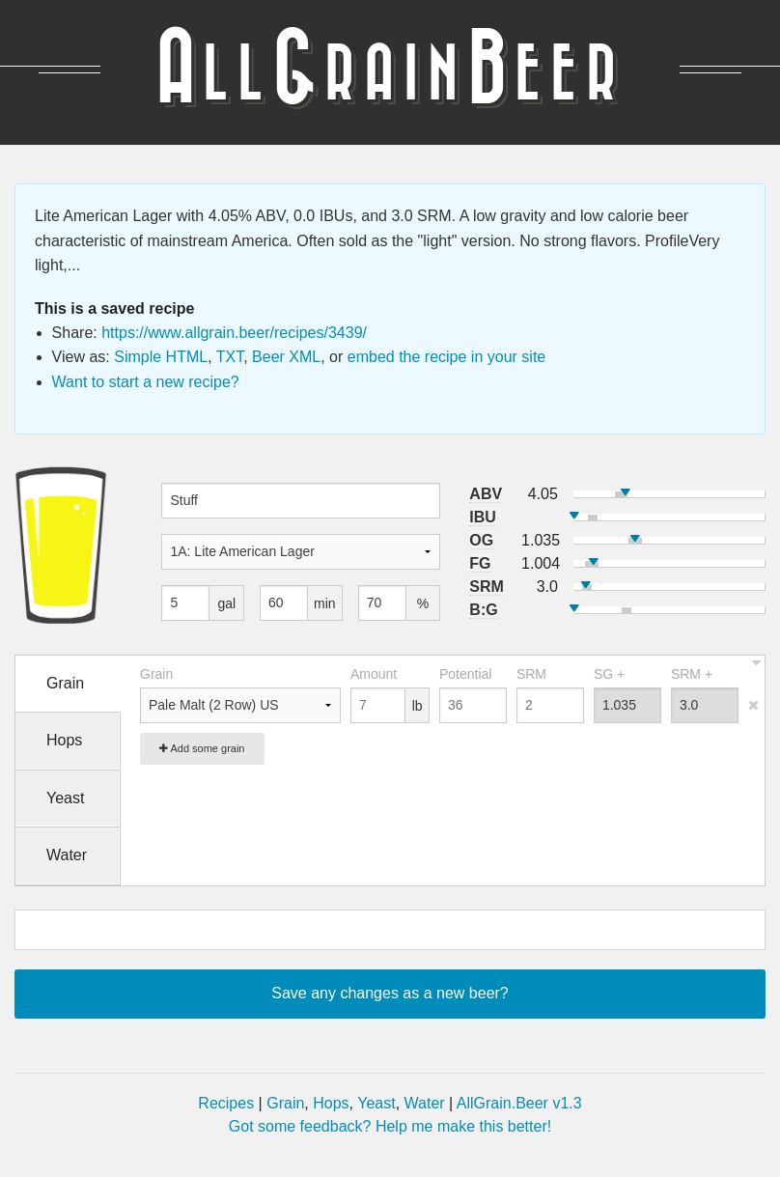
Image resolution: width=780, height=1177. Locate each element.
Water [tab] (66, 855)
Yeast (376, 1103)
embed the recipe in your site (446, 357)
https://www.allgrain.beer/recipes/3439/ (234, 332)
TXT (229, 357)
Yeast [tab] (65, 798)
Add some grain (202, 748)
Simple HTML (161, 357)
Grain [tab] (65, 683)
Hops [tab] (64, 740)
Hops (330, 1103)
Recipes (226, 1103)
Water (424, 1103)
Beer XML (286, 357)
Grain (285, 1103)
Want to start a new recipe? (145, 382)
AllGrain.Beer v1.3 (519, 1103)
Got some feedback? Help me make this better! (390, 1126)
